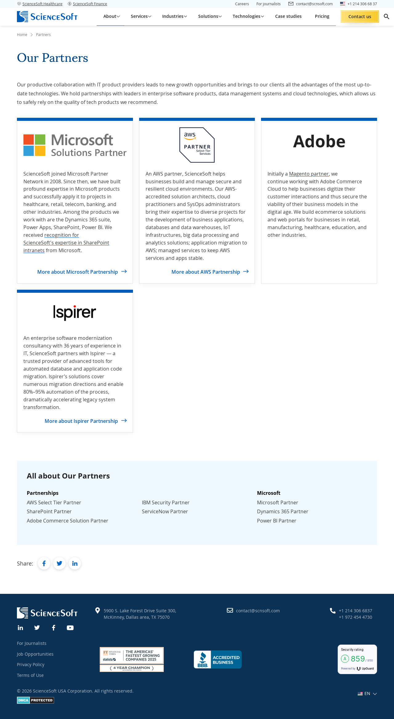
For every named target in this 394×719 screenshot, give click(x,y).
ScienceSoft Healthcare (39, 3)
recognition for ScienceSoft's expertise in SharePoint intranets (66, 243)
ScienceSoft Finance (87, 3)
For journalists (268, 3)
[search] (386, 16)
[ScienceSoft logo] (47, 16)
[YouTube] (70, 627)
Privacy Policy (30, 664)
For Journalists (31, 643)
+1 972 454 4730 (355, 617)
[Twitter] (37, 627)
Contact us (359, 16)
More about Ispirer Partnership (81, 421)
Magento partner (309, 173)
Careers (242, 3)
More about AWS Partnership (205, 271)
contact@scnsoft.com (258, 611)
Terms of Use (30, 675)
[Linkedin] (20, 627)
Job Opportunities (35, 654)
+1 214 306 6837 (355, 611)
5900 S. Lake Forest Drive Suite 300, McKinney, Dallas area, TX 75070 (140, 614)
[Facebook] (54, 627)
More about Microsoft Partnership (77, 271)
